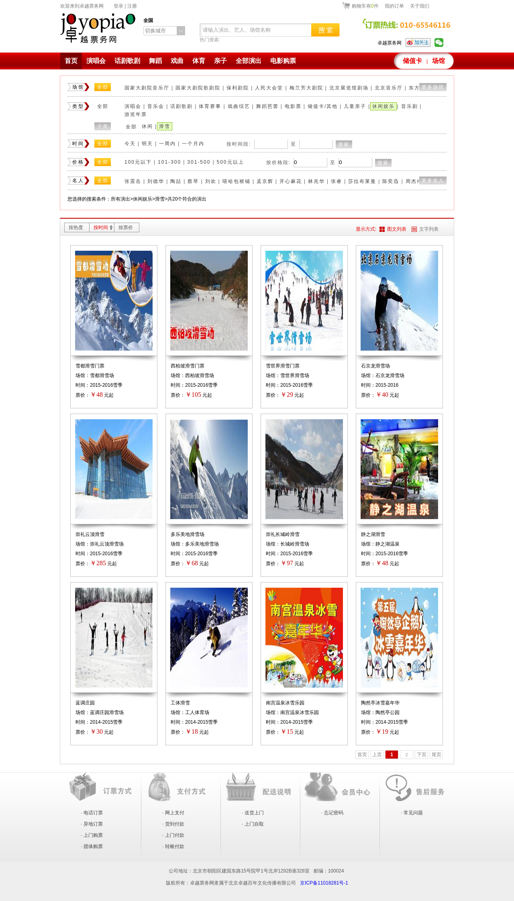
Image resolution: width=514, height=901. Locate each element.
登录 (118, 6)
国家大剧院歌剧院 (197, 88)
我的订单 (394, 6)
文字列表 (429, 229)
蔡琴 (193, 181)
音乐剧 (409, 106)
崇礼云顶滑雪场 (107, 544)
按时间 (101, 227)
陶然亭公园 (387, 712)
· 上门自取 (253, 824)
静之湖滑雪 (373, 534)
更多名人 (433, 180)
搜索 (343, 144)
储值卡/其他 (323, 106)
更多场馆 (433, 87)
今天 (130, 143)
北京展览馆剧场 (349, 88)
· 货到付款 (173, 824)
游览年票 (135, 114)
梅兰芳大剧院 (306, 88)
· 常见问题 (412, 813)
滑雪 (164, 126)
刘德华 (155, 181)
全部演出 (248, 60)
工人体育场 (197, 712)
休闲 (147, 126)
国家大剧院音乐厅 (146, 88)
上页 (377, 754)
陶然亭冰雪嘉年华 (380, 703)
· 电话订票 (92, 813)
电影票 (293, 106)
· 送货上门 (253, 813)
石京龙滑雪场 (375, 366)
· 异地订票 (92, 824)
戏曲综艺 (239, 106)
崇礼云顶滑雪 (89, 534)
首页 (71, 60)
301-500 (198, 162)
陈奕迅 (390, 181)
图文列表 (396, 229)
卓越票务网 (389, 43)
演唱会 (96, 60)
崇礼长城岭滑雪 (283, 534)
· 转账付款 (173, 846)
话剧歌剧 (127, 60)
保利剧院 (237, 88)
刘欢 (210, 181)
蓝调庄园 (85, 703)
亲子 (220, 60)
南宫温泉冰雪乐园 (285, 703)
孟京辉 (265, 181)
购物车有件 (365, 5)
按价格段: (278, 162)
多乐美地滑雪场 (187, 534)
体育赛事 (210, 106)
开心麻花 (290, 181)
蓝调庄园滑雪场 (107, 712)
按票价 (125, 227)
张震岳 (132, 181)
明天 (147, 143)
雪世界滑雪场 (294, 375)
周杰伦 (414, 181)
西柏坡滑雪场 (199, 375)
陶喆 (176, 181)
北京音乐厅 (389, 88)
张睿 (336, 181)
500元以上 (230, 162)
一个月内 (193, 143)
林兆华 (316, 181)
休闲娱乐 (383, 106)
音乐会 (155, 106)
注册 (132, 6)
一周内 (167, 143)
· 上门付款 (173, 835)
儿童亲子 (355, 106)
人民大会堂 (269, 88)
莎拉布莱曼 (362, 181)
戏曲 (177, 60)
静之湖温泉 (387, 544)
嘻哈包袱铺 (236, 181)
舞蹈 (155, 60)
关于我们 (419, 6)
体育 (198, 60)
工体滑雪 (180, 703)
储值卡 (412, 60)
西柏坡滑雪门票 (187, 366)
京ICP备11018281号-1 (324, 883)
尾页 (436, 754)
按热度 (76, 227)
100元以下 (138, 162)
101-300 (169, 162)
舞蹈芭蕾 (267, 106)
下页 (421, 754)
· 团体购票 (92, 846)
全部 (102, 87)
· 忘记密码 (332, 813)
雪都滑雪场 (102, 375)
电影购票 (283, 60)
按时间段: (238, 144)
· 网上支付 (173, 813)
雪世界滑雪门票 (283, 366)
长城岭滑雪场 (294, 544)
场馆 (438, 60)
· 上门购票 (92, 835)
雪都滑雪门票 (89, 366)
